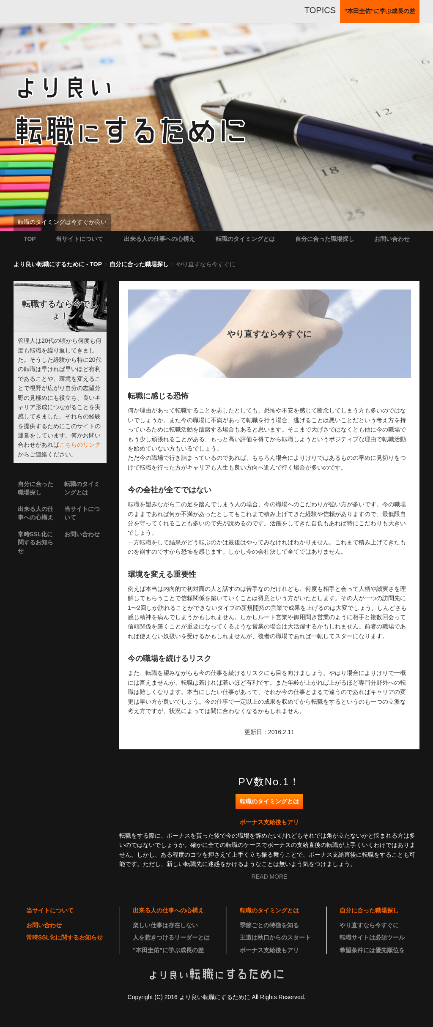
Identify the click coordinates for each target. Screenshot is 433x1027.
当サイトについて (79, 238)
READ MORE (270, 876)
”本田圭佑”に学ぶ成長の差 (168, 950)
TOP (30, 238)
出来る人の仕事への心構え (159, 238)
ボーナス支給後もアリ (269, 822)
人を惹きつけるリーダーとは (171, 937)
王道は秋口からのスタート (275, 937)
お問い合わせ (392, 238)
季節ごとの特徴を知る (269, 925)
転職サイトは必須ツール (372, 937)
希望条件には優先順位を (372, 950)
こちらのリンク (80, 444)
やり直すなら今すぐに (369, 925)
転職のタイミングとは (245, 238)
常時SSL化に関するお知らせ (35, 542)
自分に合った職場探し (324, 238)
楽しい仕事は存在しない (165, 925)
